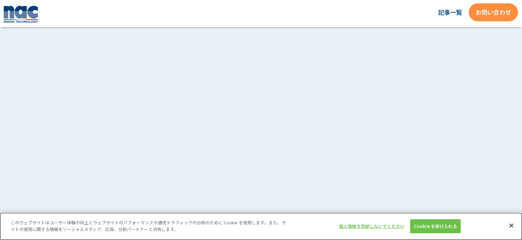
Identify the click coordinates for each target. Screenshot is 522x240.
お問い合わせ (493, 12)
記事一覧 (450, 12)
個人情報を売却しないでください (371, 229)
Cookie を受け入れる (435, 229)
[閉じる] (511, 229)
